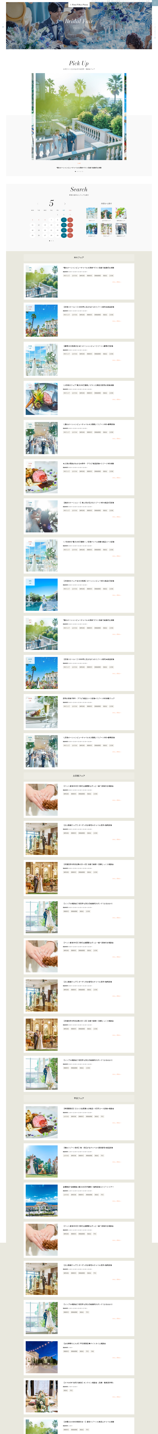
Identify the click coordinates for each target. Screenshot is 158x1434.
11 (32, 225)
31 (70, 235)
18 (32, 230)
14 (51, 225)
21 (51, 230)
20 (45, 230)
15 (57, 225)
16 (64, 225)
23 (64, 230)
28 (51, 235)
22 (57, 230)
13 (45, 225)
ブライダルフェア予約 (155, 31)
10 (70, 220)
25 (32, 235)
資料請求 (3, 25)
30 (64, 235)
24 (70, 230)
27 (45, 235)
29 (57, 235)
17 (70, 225)
